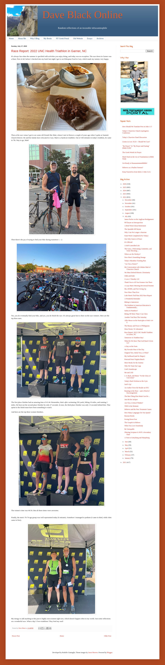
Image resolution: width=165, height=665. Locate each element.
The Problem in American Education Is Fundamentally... (137, 306)
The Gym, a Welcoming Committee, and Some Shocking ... (138, 250)
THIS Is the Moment (131, 406)
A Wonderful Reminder (132, 299)
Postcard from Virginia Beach (134, 359)
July (126, 216)
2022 (125, 197)
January (127, 458)
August (127, 213)
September (128, 210)
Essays (89, 38)
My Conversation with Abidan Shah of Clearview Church (137, 268)
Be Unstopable (129, 429)
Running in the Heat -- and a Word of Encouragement (136, 392)
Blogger (109, 652)
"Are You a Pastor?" (131, 264)
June (126, 442)
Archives (100, 38)
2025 (125, 187)
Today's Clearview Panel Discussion (134, 137)
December (128, 200)
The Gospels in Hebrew (132, 423)
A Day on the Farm (130, 346)
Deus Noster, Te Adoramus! (133, 329)
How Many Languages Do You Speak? (137, 413)
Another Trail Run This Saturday (135, 317)
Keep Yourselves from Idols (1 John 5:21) (136, 172)
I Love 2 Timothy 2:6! (131, 279)
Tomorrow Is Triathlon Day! (133, 338)
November (128, 203)
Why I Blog (34, 38)
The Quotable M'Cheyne (132, 229)
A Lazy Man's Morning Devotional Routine (139, 286)
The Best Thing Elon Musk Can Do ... (137, 396)
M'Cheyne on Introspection (133, 223)
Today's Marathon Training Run (135, 261)
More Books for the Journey (133, 363)
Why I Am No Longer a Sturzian (135, 232)
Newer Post (16, 636)
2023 (125, 194)
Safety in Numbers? (131, 311)
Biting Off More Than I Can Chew (136, 314)
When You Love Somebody (133, 426)
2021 (125, 462)
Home (11, 38)
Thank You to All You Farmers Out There (138, 282)
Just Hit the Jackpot (131, 399)
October (128, 207)
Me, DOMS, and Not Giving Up (135, 289)
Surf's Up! (127, 384)
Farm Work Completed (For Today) (136, 236)
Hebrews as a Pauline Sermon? (132, 168)
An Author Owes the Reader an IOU (136, 388)
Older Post (107, 636)
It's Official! (128, 242)
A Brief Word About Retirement (135, 226)
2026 (125, 184)
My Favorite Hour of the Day (134, 350)
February (128, 455)
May (126, 445)
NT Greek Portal (62, 38)
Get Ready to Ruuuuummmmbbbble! (134, 163)
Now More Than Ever (131, 292)
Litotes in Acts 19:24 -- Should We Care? (136, 142)
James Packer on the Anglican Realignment (139, 219)
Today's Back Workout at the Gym (136, 381)
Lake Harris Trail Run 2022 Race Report (138, 296)
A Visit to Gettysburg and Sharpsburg (137, 438)
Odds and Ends (129, 276)
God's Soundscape (130, 369)
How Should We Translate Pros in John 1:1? (137, 127)
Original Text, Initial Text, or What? (136, 353)
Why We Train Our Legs (132, 366)
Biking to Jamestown (131, 302)
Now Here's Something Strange (135, 257)
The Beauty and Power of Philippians (137, 326)
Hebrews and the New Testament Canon (137, 409)
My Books (48, 38)
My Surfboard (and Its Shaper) (134, 356)
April (127, 448)
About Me (22, 38)
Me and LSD (128, 373)
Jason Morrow (93, 652)
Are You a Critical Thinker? (133, 403)
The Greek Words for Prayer (131, 152)
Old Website (78, 38)
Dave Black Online (82, 14)
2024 (125, 191)
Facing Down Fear (130, 419)
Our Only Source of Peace (133, 239)
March (127, 452)
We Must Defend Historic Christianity (137, 272)
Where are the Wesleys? (132, 254)
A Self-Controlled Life (132, 246)
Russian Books (129, 416)
